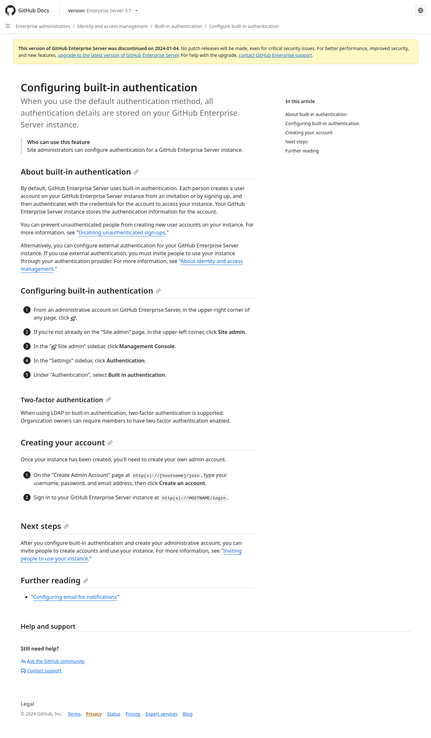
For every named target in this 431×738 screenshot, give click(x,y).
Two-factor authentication (66, 399)
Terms (74, 714)
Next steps (45, 526)
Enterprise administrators (43, 26)
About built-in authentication (80, 171)
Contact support (41, 670)
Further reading (55, 580)
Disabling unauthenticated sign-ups (122, 232)
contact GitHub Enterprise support (275, 55)
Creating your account (67, 442)
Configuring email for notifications (75, 596)
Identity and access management (112, 26)
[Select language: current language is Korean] (420, 10)
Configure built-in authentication (244, 26)
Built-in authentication (178, 26)
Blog (188, 714)
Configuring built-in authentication (91, 290)
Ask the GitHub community (53, 661)
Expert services (162, 714)
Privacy (94, 714)
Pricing (133, 714)
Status (113, 714)
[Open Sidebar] (8, 26)
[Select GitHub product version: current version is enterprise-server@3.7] (103, 11)
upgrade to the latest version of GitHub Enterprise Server (118, 55)
